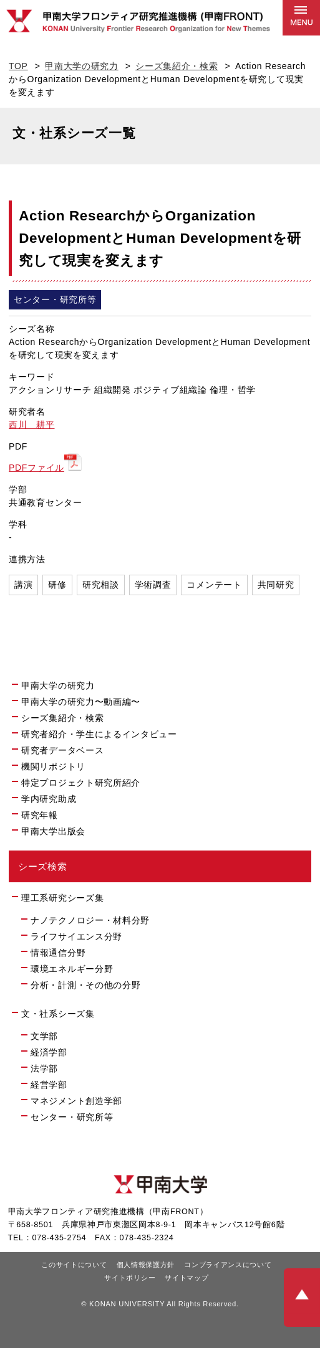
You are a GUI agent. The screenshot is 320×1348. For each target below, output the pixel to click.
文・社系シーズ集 (58, 1014)
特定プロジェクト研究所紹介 (80, 783)
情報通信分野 (58, 953)
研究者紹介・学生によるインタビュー (99, 734)
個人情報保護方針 (146, 1264)
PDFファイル (36, 468)
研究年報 (39, 815)
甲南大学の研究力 (82, 66)
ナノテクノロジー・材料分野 (90, 920)
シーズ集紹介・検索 (176, 66)
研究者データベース (67, 749)
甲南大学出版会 (53, 831)
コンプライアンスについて (227, 1264)
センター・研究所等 (72, 1117)
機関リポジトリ (58, 765)
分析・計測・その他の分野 (85, 985)
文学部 (44, 1036)
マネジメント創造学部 (76, 1101)
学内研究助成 (48, 799)
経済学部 (49, 1052)
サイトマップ (186, 1277)
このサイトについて (74, 1264)
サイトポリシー (129, 1277)
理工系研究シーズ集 (62, 898)
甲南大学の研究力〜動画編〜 (80, 702)
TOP (18, 66)
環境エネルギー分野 (72, 969)
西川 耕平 (32, 425)
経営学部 (49, 1085)
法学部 (44, 1068)
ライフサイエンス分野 (76, 936)
